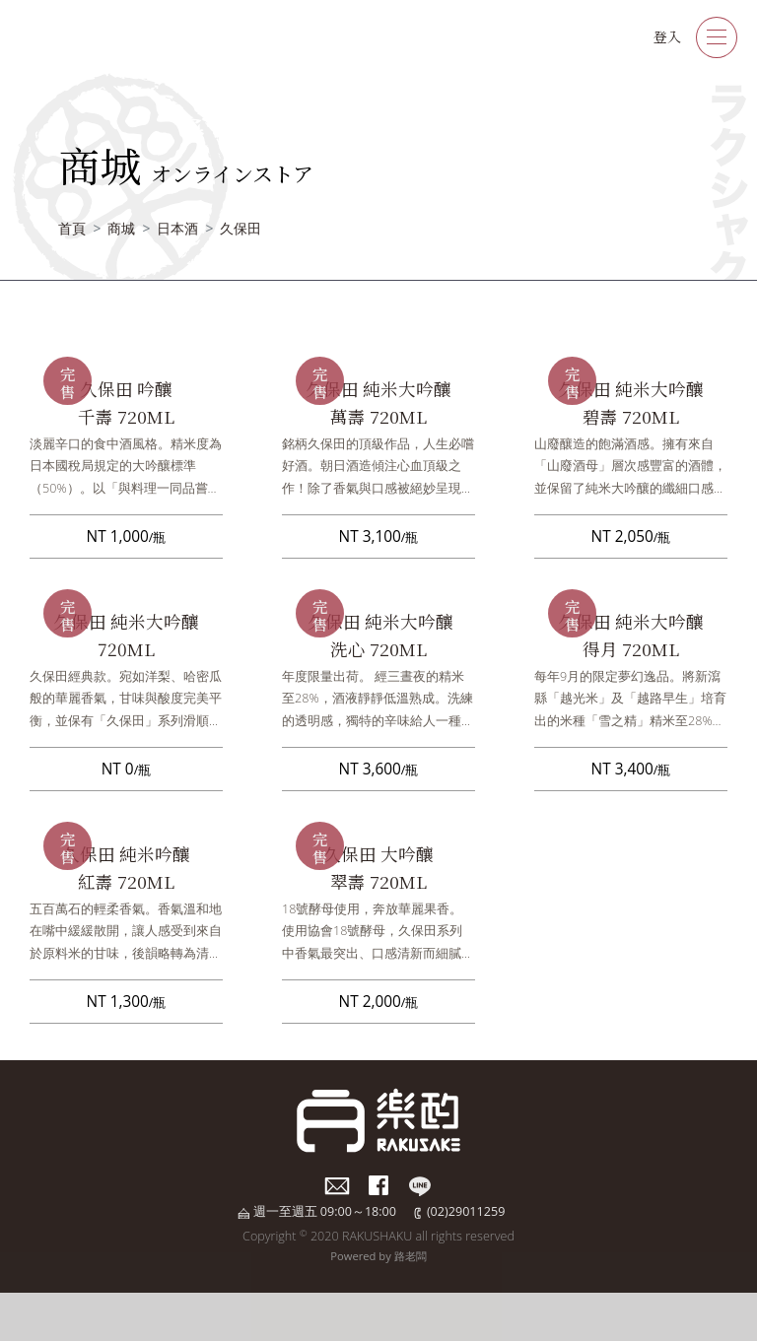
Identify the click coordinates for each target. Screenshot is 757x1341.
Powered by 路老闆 (378, 1255)
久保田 (240, 228)
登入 (667, 36)
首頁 (72, 228)
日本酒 (177, 228)
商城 (121, 228)
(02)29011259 (466, 1211)
